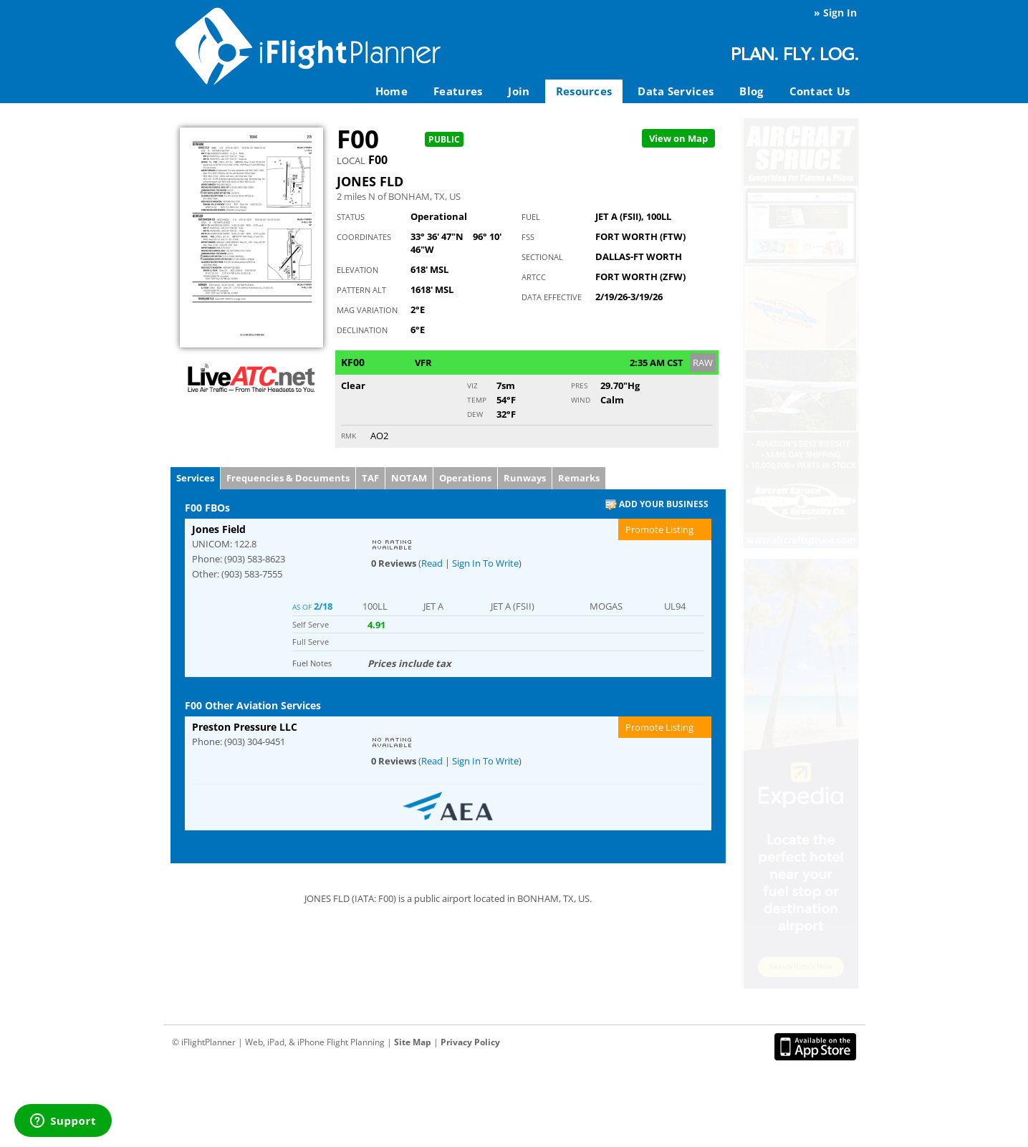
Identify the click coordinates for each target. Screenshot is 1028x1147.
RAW (703, 362)
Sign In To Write (485, 563)
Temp (476, 400)
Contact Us (819, 91)
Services (195, 477)
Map (678, 138)
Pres (579, 385)
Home (391, 91)
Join (518, 91)
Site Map (412, 1042)
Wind (580, 400)
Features (457, 91)
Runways (525, 477)
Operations (465, 477)
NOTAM (409, 477)
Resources (584, 91)
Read (432, 563)
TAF (370, 477)
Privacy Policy (470, 1042)
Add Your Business (656, 505)
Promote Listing (659, 529)
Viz (472, 385)
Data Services (676, 91)
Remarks (579, 477)
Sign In (840, 12)
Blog (751, 91)
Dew (475, 414)
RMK (348, 436)
